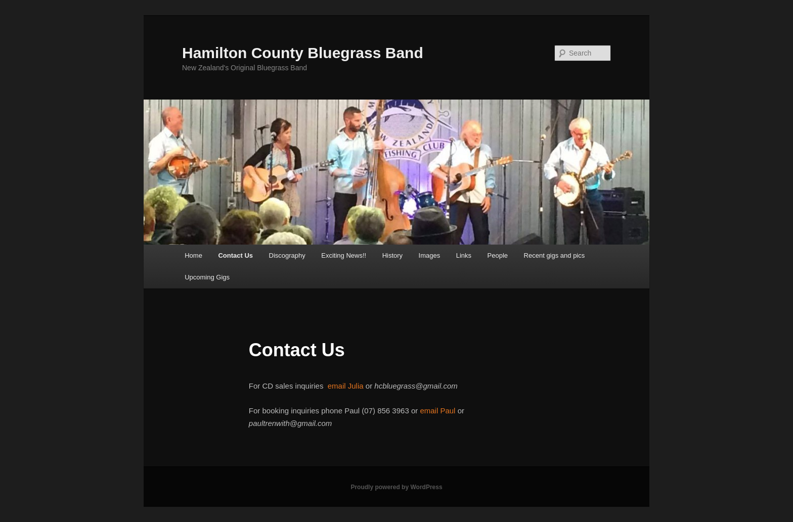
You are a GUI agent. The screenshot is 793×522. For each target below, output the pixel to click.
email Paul (437, 410)
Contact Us (235, 255)
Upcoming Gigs (207, 277)
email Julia (346, 386)
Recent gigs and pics (554, 255)
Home (193, 255)
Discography (287, 255)
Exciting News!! (343, 255)
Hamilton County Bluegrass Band (302, 52)
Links (463, 255)
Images (429, 255)
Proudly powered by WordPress (396, 487)
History (392, 255)
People (498, 255)
